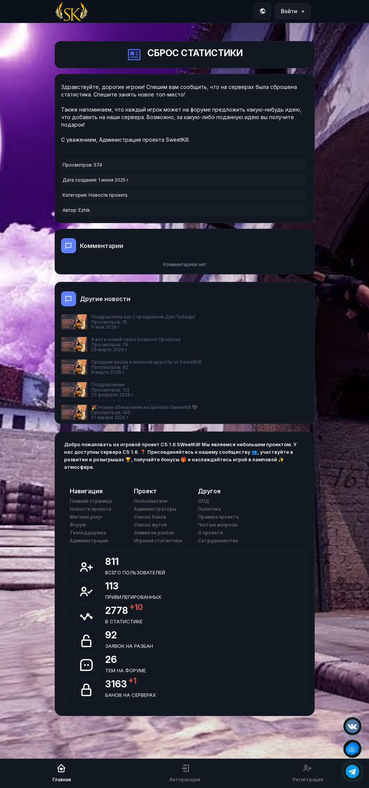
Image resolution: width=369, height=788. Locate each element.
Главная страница (91, 501)
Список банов (150, 517)
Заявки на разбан (154, 533)
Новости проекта (108, 195)
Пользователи (150, 501)
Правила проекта (218, 517)
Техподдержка (88, 533)
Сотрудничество (218, 540)
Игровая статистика (158, 540)
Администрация (89, 540)
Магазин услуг (86, 517)
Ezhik (84, 210)
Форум (78, 525)
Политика (209, 509)
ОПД (203, 501)
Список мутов (150, 525)
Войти (293, 11)
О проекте (210, 533)
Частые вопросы (218, 525)
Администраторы (155, 509)
